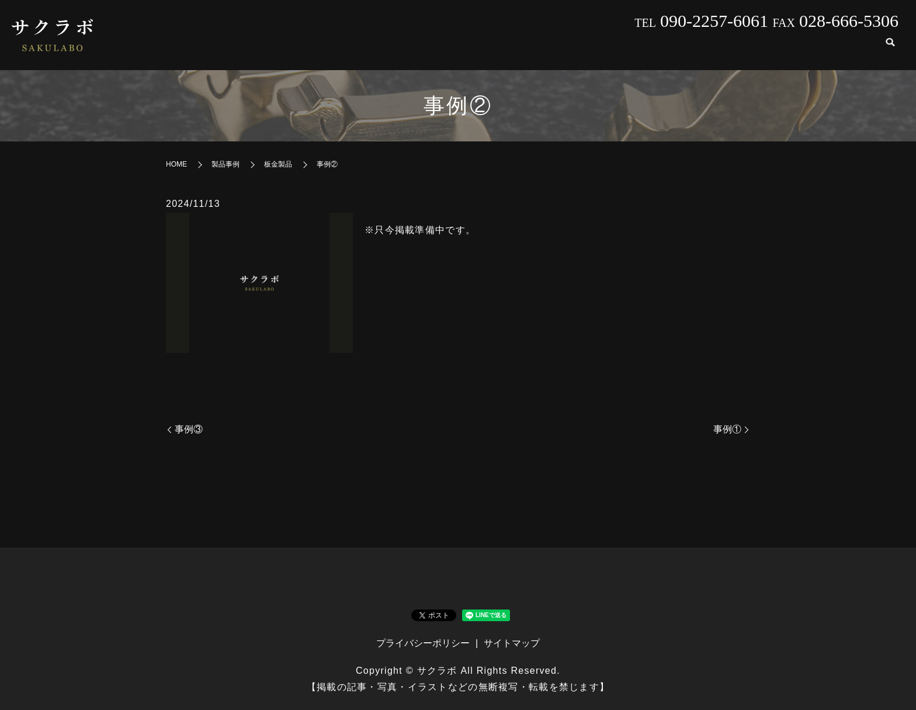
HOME (493, 50)
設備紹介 (684, 50)
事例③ (189, 429)
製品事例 (619, 50)
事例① (727, 429)
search (890, 51)
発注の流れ (754, 50)
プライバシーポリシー (423, 643)
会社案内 (553, 50)
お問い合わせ (834, 50)
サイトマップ (512, 643)
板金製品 (278, 164)
